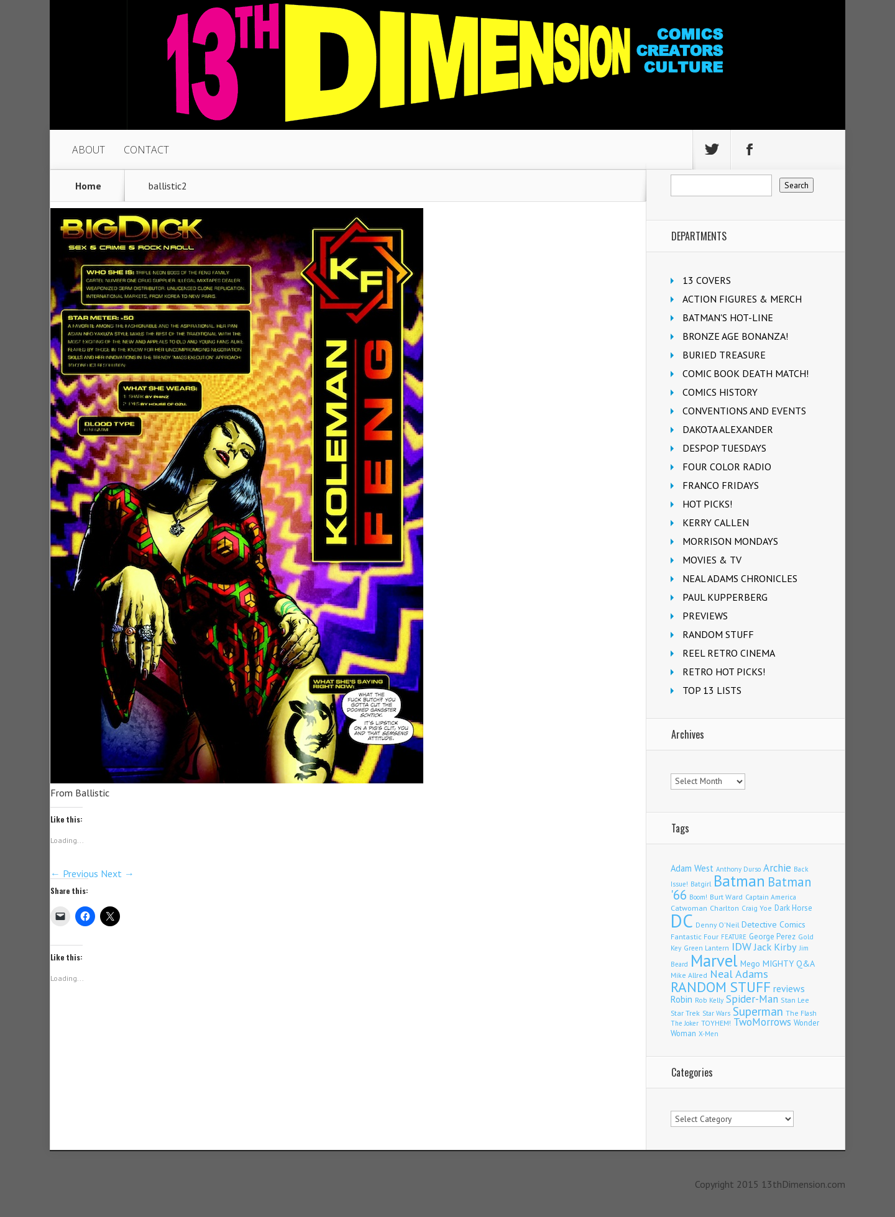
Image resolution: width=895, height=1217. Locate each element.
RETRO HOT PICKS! (723, 671)
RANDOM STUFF (718, 634)
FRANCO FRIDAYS (720, 485)
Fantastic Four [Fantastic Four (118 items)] (694, 936)
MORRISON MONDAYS (730, 541)
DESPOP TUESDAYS (724, 448)
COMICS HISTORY (720, 392)
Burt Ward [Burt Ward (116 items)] (726, 896)
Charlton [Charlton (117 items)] (724, 908)
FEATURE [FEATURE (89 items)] (733, 936)
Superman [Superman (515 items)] (758, 1011)
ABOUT (88, 150)
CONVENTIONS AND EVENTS (744, 410)
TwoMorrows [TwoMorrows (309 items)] (762, 1022)
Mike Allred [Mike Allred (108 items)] (689, 975)
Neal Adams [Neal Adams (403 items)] (739, 974)
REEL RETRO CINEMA (728, 653)
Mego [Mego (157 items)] (750, 963)
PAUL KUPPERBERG (725, 597)
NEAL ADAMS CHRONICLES (739, 578)
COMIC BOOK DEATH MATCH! (745, 373)
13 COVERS (706, 280)
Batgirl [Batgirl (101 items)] (701, 883)
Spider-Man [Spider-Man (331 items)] (752, 999)
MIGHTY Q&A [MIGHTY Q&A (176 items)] (789, 963)
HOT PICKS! (707, 504)
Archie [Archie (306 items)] (777, 868)
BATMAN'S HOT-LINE (727, 317)
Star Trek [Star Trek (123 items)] (685, 1013)
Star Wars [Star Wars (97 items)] (716, 1013)
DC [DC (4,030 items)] (682, 920)
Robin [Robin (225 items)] (681, 999)
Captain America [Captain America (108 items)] (770, 896)
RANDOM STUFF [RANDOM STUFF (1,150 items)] (721, 986)
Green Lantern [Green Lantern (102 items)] (706, 947)
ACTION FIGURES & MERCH (742, 299)
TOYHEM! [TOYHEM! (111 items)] (716, 1023)
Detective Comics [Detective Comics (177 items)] (773, 924)
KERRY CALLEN (715, 522)
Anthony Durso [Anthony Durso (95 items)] (738, 869)
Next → (117, 873)
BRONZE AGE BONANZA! (735, 336)
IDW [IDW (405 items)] (741, 946)
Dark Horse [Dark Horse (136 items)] (793, 908)
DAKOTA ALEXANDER (727, 429)
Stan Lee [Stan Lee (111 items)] (795, 1000)
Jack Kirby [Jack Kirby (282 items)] (775, 946)
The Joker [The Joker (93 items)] (685, 1023)
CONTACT (146, 150)
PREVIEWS (705, 615)
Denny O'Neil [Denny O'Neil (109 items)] (717, 924)
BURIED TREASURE (724, 355)
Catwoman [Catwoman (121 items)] (689, 908)
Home (88, 186)
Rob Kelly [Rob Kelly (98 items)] (709, 1000)
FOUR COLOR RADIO (726, 466)
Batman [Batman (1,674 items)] (739, 881)
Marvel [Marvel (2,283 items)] (714, 960)
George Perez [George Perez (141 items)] (772, 936)
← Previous (74, 873)
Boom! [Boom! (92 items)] (698, 897)
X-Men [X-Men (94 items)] (708, 1033)
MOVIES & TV (711, 560)
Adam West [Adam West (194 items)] (692, 868)
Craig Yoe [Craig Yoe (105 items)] (756, 908)
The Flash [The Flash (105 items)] (801, 1013)
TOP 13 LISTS (711, 690)
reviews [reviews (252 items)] (789, 988)
